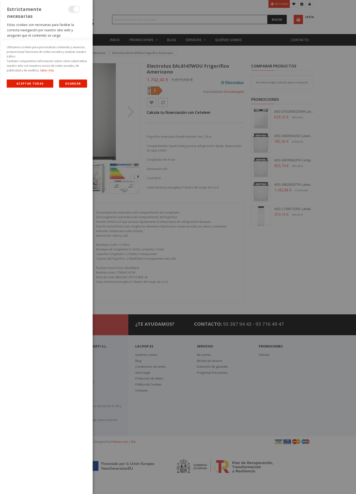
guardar (73, 484)
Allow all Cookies (30, 484)
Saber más (47, 471)
